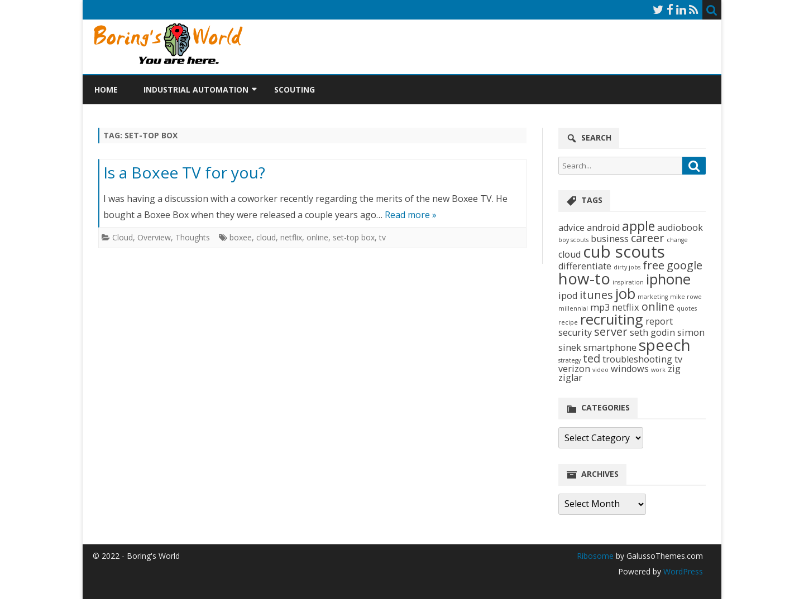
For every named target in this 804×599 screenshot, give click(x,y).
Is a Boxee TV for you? (184, 172)
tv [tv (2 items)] (678, 359)
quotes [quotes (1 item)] (687, 308)
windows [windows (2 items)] (630, 369)
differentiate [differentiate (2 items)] (584, 266)
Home (106, 89)
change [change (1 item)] (677, 240)
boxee (240, 237)
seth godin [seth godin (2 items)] (652, 332)
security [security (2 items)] (575, 332)
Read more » (411, 215)
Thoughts (192, 237)
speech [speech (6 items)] (665, 344)
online (317, 237)
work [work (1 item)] (658, 370)
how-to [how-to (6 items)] (584, 278)
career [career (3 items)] (647, 237)
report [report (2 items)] (659, 321)
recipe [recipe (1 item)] (568, 322)
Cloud (122, 237)
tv (382, 237)
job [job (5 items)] (625, 293)
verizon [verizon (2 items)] (574, 369)
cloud (266, 237)
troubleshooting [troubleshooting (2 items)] (637, 359)
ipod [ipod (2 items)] (567, 295)
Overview (154, 237)
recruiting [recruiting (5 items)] (611, 319)
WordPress (682, 571)
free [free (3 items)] (653, 265)
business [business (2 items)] (610, 239)
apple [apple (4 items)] (638, 226)
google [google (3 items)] (684, 265)
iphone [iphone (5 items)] (668, 279)
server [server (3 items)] (611, 331)
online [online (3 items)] (658, 306)
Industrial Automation (195, 89)
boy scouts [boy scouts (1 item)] (573, 240)
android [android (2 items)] (603, 227)
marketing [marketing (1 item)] (653, 297)
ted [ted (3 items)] (591, 358)
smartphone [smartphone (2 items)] (609, 347)
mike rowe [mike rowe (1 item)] (686, 297)
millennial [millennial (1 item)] (573, 308)
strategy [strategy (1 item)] (569, 360)
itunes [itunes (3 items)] (596, 294)
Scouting (294, 89)
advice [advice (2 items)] (571, 227)
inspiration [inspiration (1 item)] (628, 282)
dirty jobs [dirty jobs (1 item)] (627, 267)
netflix (291, 237)
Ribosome (595, 555)
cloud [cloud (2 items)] (569, 254)
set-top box (354, 237)
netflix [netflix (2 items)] (625, 307)
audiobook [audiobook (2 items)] (680, 227)
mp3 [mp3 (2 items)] (600, 307)
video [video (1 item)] (600, 370)
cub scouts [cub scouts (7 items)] (624, 251)
